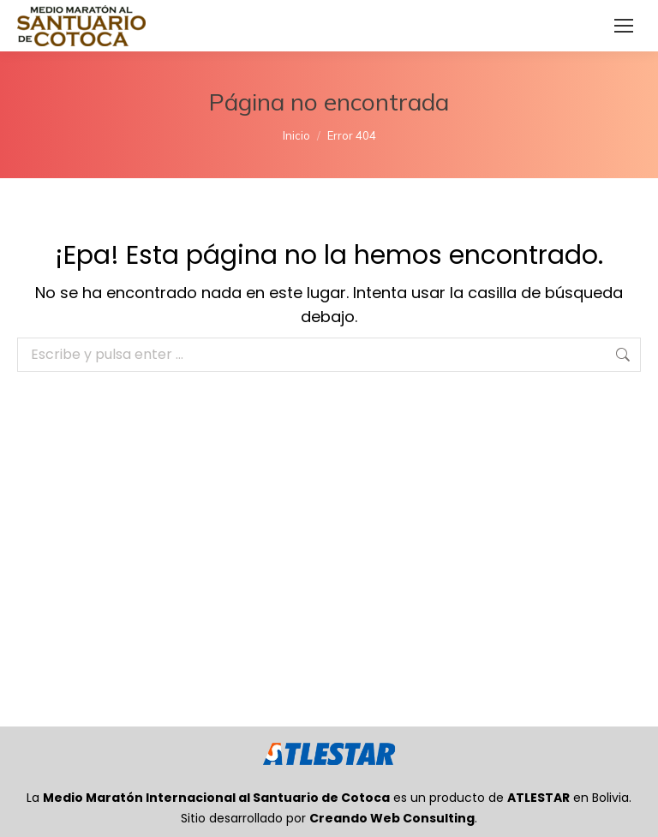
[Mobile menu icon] (624, 26)
